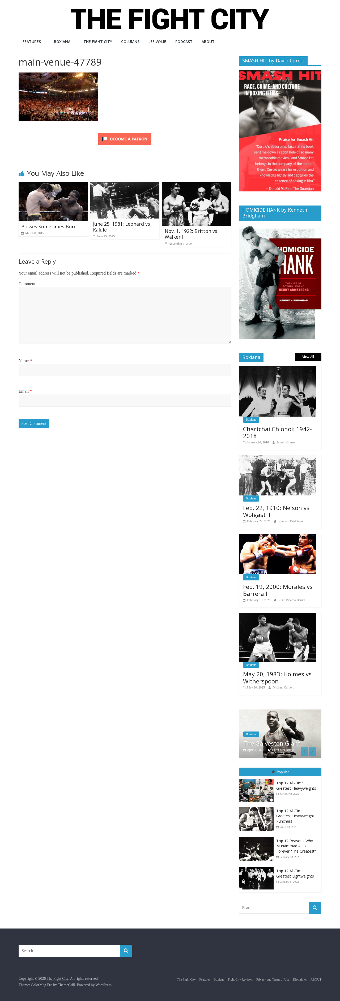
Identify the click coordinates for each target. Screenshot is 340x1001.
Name (25, 360)
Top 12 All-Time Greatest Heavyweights (296, 785)
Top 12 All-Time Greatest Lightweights (295, 873)
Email (25, 391)
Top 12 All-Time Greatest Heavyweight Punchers (295, 815)
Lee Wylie (157, 41)
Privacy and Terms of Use (272, 979)
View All (308, 356)
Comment (27, 283)
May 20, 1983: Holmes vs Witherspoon (277, 677)
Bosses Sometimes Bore (48, 226)
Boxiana (62, 41)
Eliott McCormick (283, 750)
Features (32, 41)
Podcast (184, 41)
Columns (130, 41)
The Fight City (97, 41)
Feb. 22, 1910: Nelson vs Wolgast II (276, 511)
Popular (280, 771)
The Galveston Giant (271, 743)
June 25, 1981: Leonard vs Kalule (121, 227)
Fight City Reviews (240, 979)
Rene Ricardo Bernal (291, 600)
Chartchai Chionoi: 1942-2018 (277, 432)
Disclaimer (300, 979)
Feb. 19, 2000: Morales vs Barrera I (278, 590)
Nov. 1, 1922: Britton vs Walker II (191, 234)
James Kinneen (286, 442)
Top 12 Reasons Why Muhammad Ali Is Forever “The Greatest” (296, 845)
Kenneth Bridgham (290, 521)
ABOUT (208, 41)
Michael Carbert (283, 687)
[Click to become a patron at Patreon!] (124, 133)
